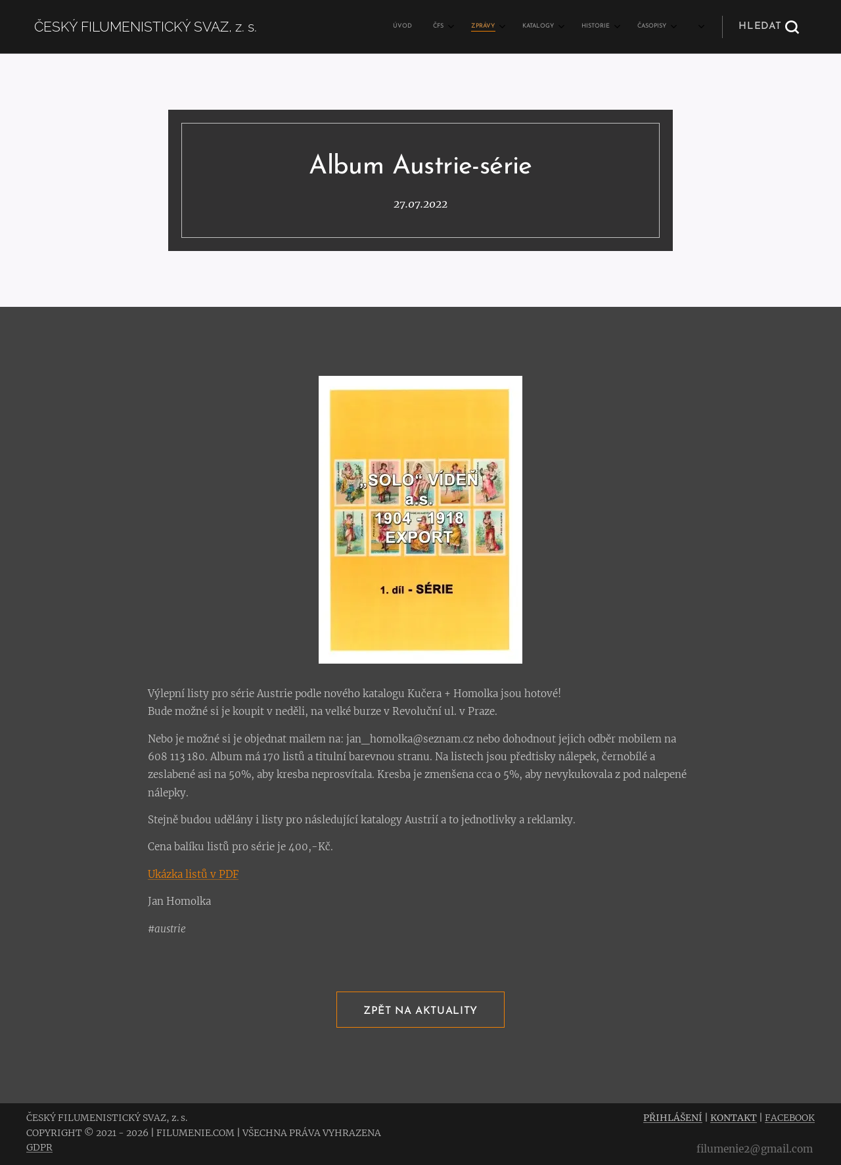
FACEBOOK (790, 1118)
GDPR (39, 1147)
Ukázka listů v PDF (193, 874)
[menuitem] (505, 27)
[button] (768, 27)
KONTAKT (733, 1118)
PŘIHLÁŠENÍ (672, 1118)
